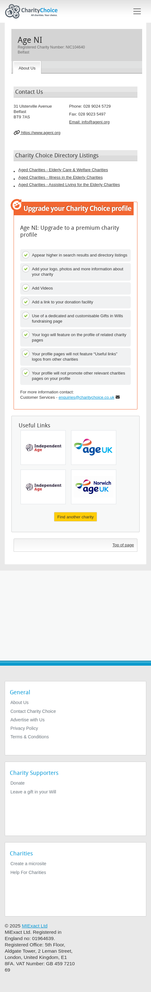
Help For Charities (28, 872)
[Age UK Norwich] (93, 487)
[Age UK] (93, 447)
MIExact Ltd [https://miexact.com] (34, 925)
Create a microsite (28, 863)
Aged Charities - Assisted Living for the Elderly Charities (69, 184)
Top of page (123, 545)
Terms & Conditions (29, 736)
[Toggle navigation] (137, 11)
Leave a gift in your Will (33, 791)
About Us (19, 702)
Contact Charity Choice (33, 711)
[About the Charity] (27, 67)
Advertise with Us (27, 719)
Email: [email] (89, 122)
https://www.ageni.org (37, 132)
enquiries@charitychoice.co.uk (86, 397)
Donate (17, 783)
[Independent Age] (43, 447)
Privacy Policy (24, 728)
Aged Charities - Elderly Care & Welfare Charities (63, 169)
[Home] (34, 11)
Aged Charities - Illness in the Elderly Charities (60, 177)
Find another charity (75, 517)
